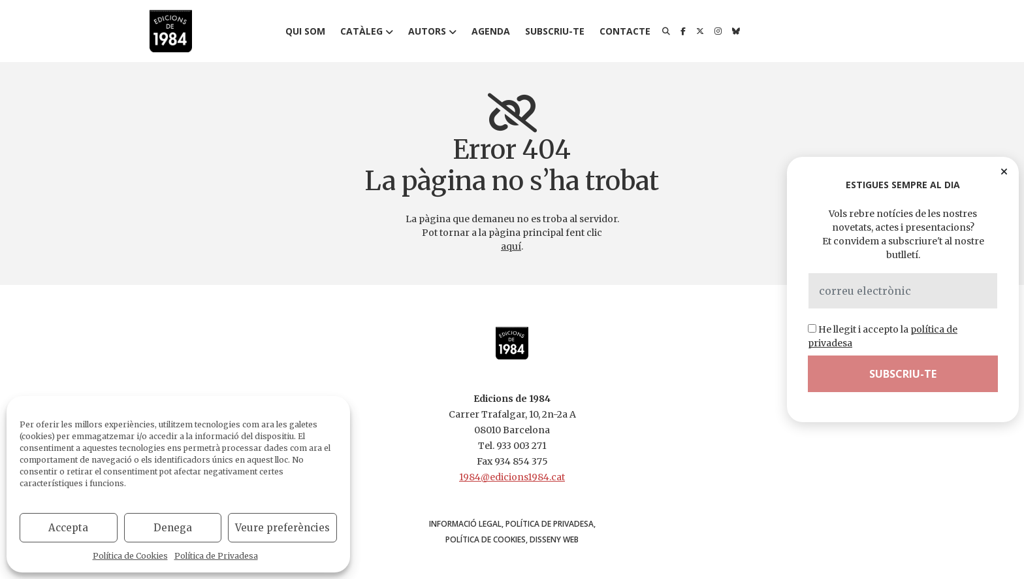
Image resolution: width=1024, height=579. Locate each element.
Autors (427, 31)
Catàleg (361, 31)
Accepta (68, 527)
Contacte (625, 31)
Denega (172, 527)
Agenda (491, 31)
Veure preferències (282, 527)
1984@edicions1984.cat (512, 477)
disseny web (554, 539)
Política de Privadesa (216, 556)
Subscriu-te (554, 31)
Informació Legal (465, 523)
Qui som (305, 31)
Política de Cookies (130, 556)
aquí (511, 246)
